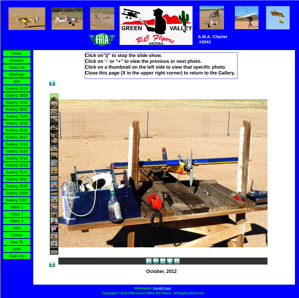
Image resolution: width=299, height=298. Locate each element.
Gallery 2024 (17, 88)
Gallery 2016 (17, 144)
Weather (16, 60)
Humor (16, 235)
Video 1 (16, 207)
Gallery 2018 (17, 130)
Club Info (16, 256)
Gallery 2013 (17, 165)
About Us (17, 67)
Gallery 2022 (17, 102)
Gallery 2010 (17, 186)
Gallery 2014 (17, 158)
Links (16, 249)
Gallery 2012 (17, 172)
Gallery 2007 (17, 200)
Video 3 (16, 221)
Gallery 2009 (17, 193)
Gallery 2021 (17, 109)
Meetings (17, 74)
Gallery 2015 (17, 151)
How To (16, 242)
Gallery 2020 (17, 116)
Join (16, 81)
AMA (17, 228)
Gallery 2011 (17, 179)
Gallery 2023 (17, 95)
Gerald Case (162, 288)
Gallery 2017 (17, 137)
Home (16, 53)
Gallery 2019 (17, 123)
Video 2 (16, 214)
